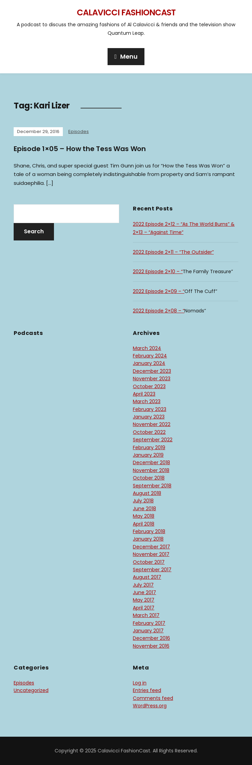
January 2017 (148, 630)
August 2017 (147, 577)
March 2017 (146, 615)
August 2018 (147, 493)
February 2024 (150, 355)
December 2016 (151, 638)
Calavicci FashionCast (126, 12)
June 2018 (144, 508)
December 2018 (151, 462)
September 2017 (152, 569)
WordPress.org (150, 705)
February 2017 (149, 623)
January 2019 (148, 455)
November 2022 (151, 424)
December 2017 (151, 546)
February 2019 (149, 447)
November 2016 (151, 646)
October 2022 (149, 432)
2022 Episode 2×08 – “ (158, 310)
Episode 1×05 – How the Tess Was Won (80, 148)
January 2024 (149, 363)
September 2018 (152, 485)
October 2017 (149, 562)
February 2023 (149, 409)
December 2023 (152, 371)
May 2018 (143, 516)
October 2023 (149, 386)
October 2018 (149, 477)
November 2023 (151, 378)
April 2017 (143, 607)
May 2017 (143, 600)
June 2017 (144, 592)
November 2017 (151, 554)
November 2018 (151, 470)
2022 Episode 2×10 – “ (158, 271)
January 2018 (148, 538)
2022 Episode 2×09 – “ (158, 291)
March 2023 (146, 401)
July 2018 (143, 500)
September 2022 (152, 439)
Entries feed (147, 690)
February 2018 (149, 531)
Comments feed (153, 698)
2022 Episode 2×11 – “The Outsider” (173, 252)
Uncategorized (31, 690)
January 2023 (149, 416)
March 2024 (147, 348)
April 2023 (144, 394)
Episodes (78, 131)
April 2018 (143, 523)
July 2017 (143, 585)
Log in (139, 682)
